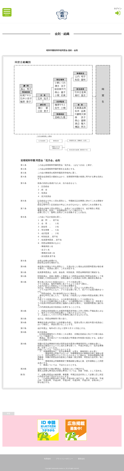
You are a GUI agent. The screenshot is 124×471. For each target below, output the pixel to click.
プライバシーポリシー (64, 459)
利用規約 (47, 459)
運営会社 (81, 459)
